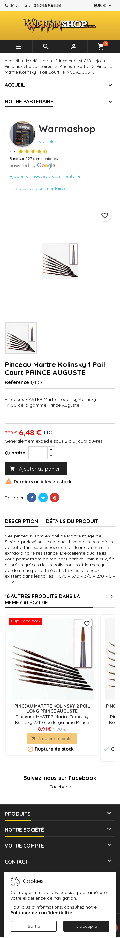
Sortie (34, 926)
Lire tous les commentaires (38, 188)
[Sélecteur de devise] (103, 5)
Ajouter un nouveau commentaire (45, 176)
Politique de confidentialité (41, 913)
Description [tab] (21, 521)
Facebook (60, 787)
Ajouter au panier (35, 469)
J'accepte (86, 926)
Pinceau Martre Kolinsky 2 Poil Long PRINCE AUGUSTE (52, 708)
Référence (17, 382)
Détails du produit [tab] (72, 521)
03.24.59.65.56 (48, 5)
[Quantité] (38, 452)
